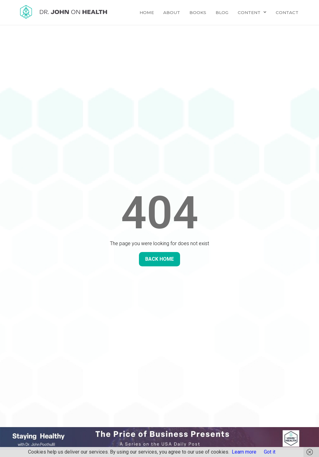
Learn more (244, 452)
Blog (222, 12)
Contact (287, 12)
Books (197, 12)
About (171, 12)
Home (147, 12)
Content (252, 12)
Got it (269, 452)
